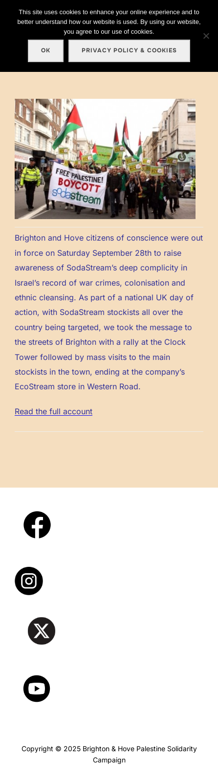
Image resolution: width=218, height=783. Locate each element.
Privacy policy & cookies (129, 50)
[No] (206, 36)
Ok (45, 50)
